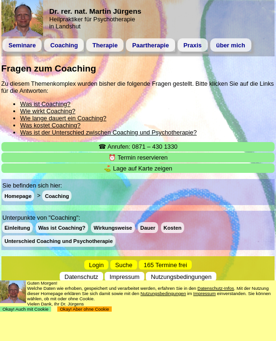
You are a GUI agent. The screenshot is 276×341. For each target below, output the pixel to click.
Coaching (64, 45)
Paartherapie (150, 45)
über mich (230, 45)
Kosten (172, 228)
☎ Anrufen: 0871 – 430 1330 (138, 146)
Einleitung (17, 228)
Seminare (22, 45)
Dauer (147, 228)
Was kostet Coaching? (50, 125)
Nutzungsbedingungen (181, 276)
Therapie (104, 45)
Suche (123, 264)
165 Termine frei (165, 264)
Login (96, 264)
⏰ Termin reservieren (138, 157)
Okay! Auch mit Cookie (25, 309)
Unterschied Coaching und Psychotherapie (58, 241)
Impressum (124, 276)
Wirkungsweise (113, 228)
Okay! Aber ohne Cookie (84, 309)
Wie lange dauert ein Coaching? (63, 118)
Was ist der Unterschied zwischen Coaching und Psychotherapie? (108, 132)
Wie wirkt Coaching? (48, 111)
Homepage (17, 195)
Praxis (192, 45)
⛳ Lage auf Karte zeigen (138, 168)
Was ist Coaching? (45, 104)
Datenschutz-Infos (215, 288)
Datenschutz (81, 276)
